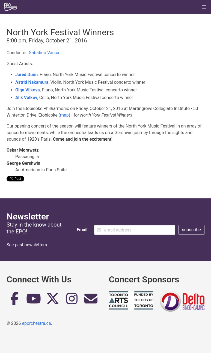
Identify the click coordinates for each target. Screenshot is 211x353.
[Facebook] (14, 301)
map (64, 115)
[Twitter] (52, 301)
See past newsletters (27, 244)
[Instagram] (72, 301)
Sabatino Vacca (44, 52)
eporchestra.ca (36, 323)
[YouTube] (33, 301)
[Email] (91, 301)
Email (82, 229)
